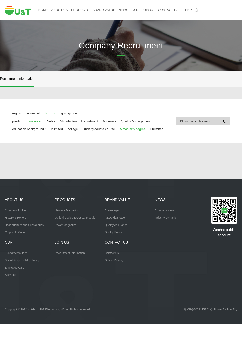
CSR (134, 10)
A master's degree (132, 129)
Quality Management (136, 121)
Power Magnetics (65, 225)
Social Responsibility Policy (22, 260)
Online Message (115, 260)
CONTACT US (168, 10)
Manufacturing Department (79, 121)
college (73, 129)
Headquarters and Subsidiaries (24, 225)
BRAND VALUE (104, 10)
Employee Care (14, 267)
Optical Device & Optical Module (75, 217)
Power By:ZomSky (225, 309)
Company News (165, 210)
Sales (51, 121)
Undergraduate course (99, 129)
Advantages (112, 210)
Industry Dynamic (165, 217)
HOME (43, 10)
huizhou (50, 113)
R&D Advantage (115, 217)
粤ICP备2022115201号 (198, 309)
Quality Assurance (116, 225)
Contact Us (112, 253)
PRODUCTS (80, 10)
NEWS (123, 10)
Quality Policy (113, 232)
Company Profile (15, 210)
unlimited (33, 113)
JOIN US (148, 10)
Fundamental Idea (16, 253)
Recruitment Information (17, 78)
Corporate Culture (16, 232)
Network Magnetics (67, 210)
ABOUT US (59, 10)
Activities (10, 274)
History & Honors (15, 217)
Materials (109, 121)
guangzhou (69, 113)
